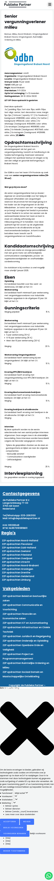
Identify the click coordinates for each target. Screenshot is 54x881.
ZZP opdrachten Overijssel (17, 558)
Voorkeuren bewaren (14, 834)
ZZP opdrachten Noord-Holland (20, 540)
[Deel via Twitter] (22, 135)
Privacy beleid (42, 688)
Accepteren (9, 822)
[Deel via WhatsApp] (18, 135)
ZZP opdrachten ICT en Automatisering (25, 622)
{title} (8, 838)
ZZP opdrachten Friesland (17, 554)
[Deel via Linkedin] (24, 135)
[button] (27, 728)
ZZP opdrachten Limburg (16, 579)
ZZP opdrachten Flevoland (17, 544)
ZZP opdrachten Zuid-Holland (19, 547)
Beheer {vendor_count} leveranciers (21, 811)
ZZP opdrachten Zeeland (16, 551)
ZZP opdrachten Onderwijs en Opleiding (25, 640)
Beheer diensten (12, 809)
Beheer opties (11, 806)
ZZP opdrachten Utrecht (16, 562)
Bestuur (7, 34)
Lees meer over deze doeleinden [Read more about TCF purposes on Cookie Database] (20, 814)
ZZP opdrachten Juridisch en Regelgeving (27, 636)
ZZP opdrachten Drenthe (16, 572)
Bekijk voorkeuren (13, 828)
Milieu (14, 34)
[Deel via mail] (20, 135)
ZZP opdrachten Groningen (17, 569)
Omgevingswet (25, 37)
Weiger (27, 822)
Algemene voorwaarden (18, 688)
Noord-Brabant (24, 34)
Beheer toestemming (14, 851)
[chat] (49, 876)
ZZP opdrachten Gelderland (18, 576)
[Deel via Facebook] (17, 135)
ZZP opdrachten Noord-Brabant (20, 565)
